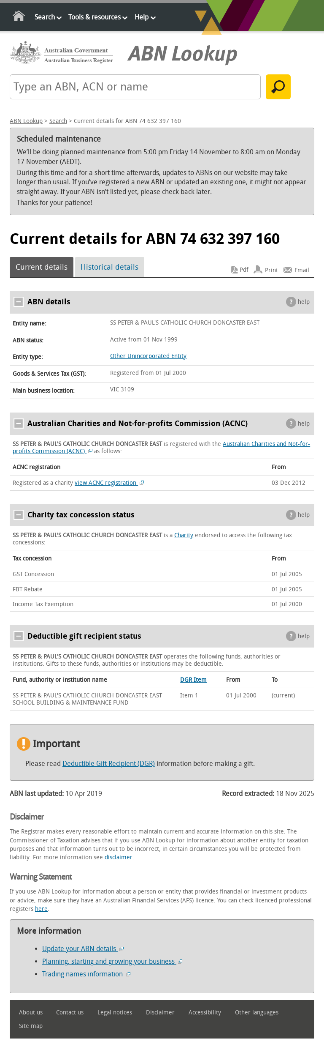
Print (271, 269)
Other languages (256, 1012)
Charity (183, 535)
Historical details (109, 267)
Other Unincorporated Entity (148, 356)
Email (301, 269)
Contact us (70, 1012)
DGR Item (193, 679)
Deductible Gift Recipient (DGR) (108, 764)
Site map (31, 1026)
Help (141, 17)
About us (31, 1012)
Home (19, 17)
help (304, 302)
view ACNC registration (109, 483)
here (41, 909)
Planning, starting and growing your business (112, 961)
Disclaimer (160, 1012)
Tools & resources (94, 17)
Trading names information (86, 974)
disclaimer (118, 857)
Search (45, 17)
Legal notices (114, 1012)
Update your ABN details (83, 949)
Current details (42, 267)
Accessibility (205, 1012)
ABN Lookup (26, 121)
